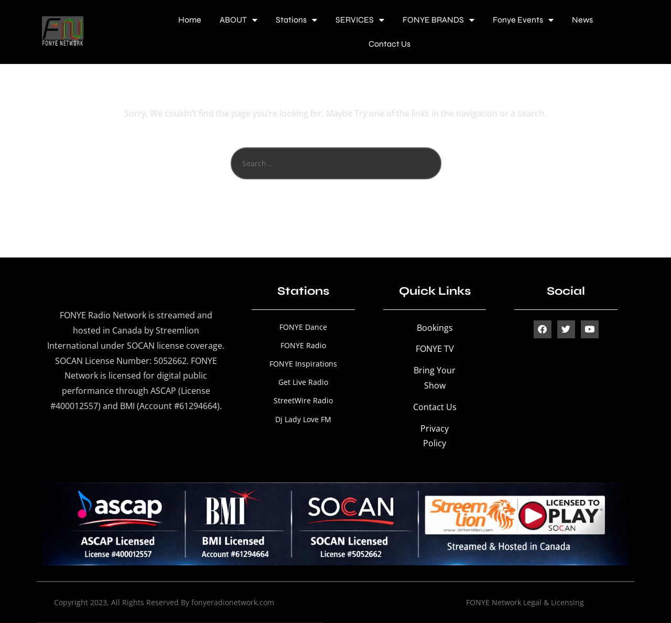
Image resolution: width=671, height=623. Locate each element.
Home (189, 20)
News (582, 20)
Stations (296, 19)
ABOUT (238, 19)
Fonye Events (523, 19)
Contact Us (389, 44)
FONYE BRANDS (438, 19)
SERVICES (360, 19)
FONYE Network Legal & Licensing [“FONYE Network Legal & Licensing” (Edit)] (525, 602)
